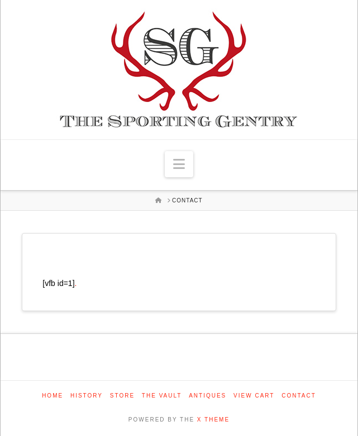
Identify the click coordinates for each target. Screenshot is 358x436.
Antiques (207, 396)
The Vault (162, 396)
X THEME (213, 419)
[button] (179, 164)
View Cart (253, 396)
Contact (298, 396)
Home (52, 396)
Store (122, 396)
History (86, 396)
